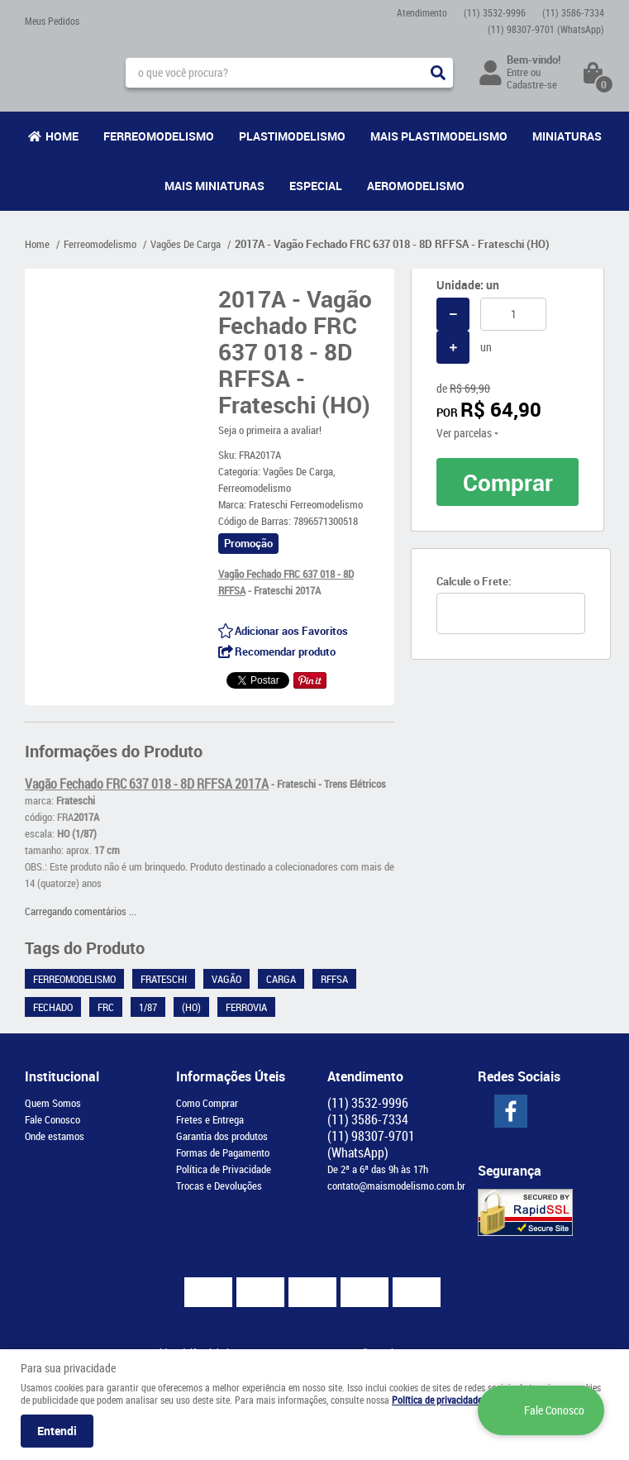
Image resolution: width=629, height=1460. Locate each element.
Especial (315, 185)
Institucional (62, 1076)
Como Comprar (207, 1102)
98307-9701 (546, 29)
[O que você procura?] (438, 73)
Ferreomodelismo (158, 136)
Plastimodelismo (292, 136)
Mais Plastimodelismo (438, 136)
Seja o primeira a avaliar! (270, 429)
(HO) (191, 1007)
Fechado (53, 1007)
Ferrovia (246, 1007)
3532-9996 (495, 12)
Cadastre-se (532, 84)
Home (62, 136)
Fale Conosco (52, 1119)
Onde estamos (54, 1135)
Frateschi (164, 978)
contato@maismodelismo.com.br (396, 1185)
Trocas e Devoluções (219, 1185)
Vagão (226, 978)
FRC (106, 1007)
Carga (281, 978)
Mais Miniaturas (214, 185)
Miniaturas (567, 136)
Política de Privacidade (223, 1169)
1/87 (148, 1007)
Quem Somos (53, 1102)
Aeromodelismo (416, 185)
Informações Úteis (230, 1076)
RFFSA (334, 978)
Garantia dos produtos (222, 1135)
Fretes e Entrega (210, 1119)
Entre (517, 71)
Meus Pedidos (52, 20)
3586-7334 (573, 12)
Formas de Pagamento (222, 1152)
